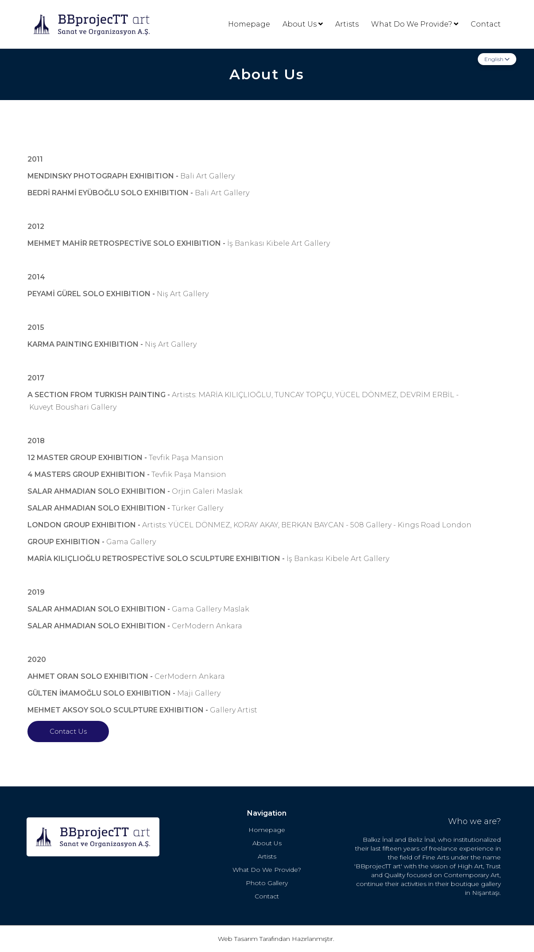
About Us (302, 24)
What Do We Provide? (414, 24)
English (497, 59)
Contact (486, 24)
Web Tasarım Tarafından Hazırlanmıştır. (276, 939)
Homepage (249, 24)
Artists (347, 24)
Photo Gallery (267, 883)
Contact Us (68, 731)
